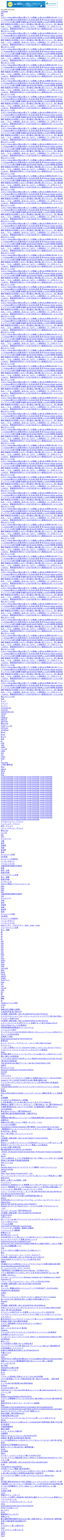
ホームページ (6, 839)
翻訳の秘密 (5, 1429)
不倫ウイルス (6, 1352)
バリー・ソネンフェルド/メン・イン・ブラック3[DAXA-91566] (25, 1281)
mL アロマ (5, 1510)
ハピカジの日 (57, 29)
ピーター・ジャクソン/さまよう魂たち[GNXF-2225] (21, 1455)
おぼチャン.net (6, 726)
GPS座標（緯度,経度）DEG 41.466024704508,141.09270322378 (24, 1021)
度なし (3, 1165)
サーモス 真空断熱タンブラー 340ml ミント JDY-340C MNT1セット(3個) (28, 1486)
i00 (2, 984)
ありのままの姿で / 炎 (9, 1388)
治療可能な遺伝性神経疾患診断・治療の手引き (19, 1113)
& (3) (3, 1372)
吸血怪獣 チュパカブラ (10, 1514)
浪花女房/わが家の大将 (10, 1368)
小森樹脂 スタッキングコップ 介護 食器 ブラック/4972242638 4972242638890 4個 (32, 1484)
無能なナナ (5, 1516)
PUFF (3, 1512)
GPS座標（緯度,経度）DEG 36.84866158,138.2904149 (21, 1213)
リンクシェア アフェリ (10, 824)
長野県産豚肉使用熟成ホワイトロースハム (17, 1027)
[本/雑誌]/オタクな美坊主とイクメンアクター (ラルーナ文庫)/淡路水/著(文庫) (30, 1264)
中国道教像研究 (7, 1427)
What (3, 1295)
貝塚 (2, 848)
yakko (3, 747)
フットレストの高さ (8, 1030)
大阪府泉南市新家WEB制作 (11, 866)
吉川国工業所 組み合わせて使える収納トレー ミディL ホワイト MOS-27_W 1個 (31, 1482)
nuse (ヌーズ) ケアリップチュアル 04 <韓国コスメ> (20, 1411)
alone (3, 1357)
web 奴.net (4, 730)
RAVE (3, 1449)
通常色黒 (4, 1140)
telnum (3, 978)
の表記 (3, 1293)
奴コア (3, 737)
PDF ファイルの (7, 1163)
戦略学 (3, 1262)
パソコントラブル (8, 863)
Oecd (3, 1536)
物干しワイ (5, 1341)
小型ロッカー (6, 1217)
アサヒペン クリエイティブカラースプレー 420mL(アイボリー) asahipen (28, 1297)
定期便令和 (5, 1326)
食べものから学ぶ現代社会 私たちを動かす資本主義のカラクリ (25, 1299)
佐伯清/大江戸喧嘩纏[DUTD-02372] (14, 1445)
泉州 (2, 843)
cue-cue (3, 988)
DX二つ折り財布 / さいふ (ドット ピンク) (17, 1134)
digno (3, 1052)
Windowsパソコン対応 (9, 1003)
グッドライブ (6, 1182)
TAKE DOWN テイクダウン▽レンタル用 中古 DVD (21, 1259)
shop (2, 773)
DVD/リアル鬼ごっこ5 (9, 1508)
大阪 (2, 841)
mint (2, 1303)
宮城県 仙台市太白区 (29, 22)
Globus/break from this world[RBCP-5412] (16, 1241)
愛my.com (4, 723)
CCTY (3, 1493)
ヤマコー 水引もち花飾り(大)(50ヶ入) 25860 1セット (21, 1250)
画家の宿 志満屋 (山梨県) (10, 1009)
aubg (2, 990)
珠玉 (2, 739)
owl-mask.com (6, 708)
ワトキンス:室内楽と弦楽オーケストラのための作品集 (22, 1376)
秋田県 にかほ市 (43, 22)
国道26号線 (5, 873)
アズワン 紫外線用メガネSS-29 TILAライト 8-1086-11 (21, 1323)
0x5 (2, 992)
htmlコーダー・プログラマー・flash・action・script (20, 925)
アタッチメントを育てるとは (12, 1530)
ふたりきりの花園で (8, 1124)
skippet (52, 20)
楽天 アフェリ (7, 826)
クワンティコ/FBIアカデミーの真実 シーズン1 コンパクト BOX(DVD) (28, 1312)
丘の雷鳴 (4, 1451)
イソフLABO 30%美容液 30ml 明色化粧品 (17, 1383)
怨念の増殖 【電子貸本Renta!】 (13, 1413)
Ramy (3, 1394)
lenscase (47, 20)
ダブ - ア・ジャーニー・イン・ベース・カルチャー (20, 1255)
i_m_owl (4, 749)
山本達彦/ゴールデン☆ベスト (12, 1334)
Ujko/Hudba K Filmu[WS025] (11, 1467)
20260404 (4, 11)
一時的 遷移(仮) (7, 764)
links (2, 886)
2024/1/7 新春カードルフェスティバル (15, 884)
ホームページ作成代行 (9, 859)
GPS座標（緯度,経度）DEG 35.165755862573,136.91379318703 (24, 1138)
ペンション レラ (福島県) (10, 1230)
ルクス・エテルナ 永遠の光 (11, 1431)
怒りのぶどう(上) (7, 1068)
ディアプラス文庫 (8, 22)
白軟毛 (3, 1065)
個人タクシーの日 (8, 31)
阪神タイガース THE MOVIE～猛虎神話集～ (18, 1447)
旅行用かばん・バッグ (9, 1235)
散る (2, 1523)
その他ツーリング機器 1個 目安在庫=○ (16, 1469)
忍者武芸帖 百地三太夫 (10, 1416)
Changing (4, 1330)
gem (2, 753)
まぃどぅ (4, 706)
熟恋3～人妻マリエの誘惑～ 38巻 (13, 1180)
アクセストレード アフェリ (12, 821)
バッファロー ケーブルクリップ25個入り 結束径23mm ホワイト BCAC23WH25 (31, 1078)
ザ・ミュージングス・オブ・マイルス (15, 1268)
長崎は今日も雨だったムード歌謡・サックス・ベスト (21, 1122)
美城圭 (3, 1091)
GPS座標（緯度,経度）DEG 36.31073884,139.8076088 (21, 1284)
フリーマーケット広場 (9, 875)
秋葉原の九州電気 (12, 24)
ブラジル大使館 (7, 1224)
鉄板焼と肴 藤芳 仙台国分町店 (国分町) (16, 1438)
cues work (4, 762)
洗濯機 (17, 22)
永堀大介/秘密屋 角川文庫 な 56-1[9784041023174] (20, 1350)
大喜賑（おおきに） (8, 1275)
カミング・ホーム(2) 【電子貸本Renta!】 (16, 1210)
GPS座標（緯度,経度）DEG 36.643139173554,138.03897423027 (24, 1462)
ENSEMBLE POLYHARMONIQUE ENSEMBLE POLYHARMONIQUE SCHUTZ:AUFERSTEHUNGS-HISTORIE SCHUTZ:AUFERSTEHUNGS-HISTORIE (31, 1408)
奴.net (3, 734)
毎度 (2, 868)
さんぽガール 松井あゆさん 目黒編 (14, 1100)
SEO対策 (4, 857)
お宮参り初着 (6, 1491)
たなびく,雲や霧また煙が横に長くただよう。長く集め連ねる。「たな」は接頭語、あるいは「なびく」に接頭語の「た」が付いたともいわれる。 (32, 26)
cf (1, 760)
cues (2, 986)
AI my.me (4, 710)
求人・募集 (5, 877)
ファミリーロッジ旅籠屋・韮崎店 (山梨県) (17, 1228)
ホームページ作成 (8, 854)
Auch (3, 1528)
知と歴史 (4, 1365)
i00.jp (3, 771)
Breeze (3, 1156)
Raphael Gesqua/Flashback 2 (16, 1396)
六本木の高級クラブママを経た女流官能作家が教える (21, 1196)
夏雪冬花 (4, 1041)
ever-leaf (4, 1072)
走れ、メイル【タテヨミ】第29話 (14, 1328)
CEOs (3, 1504)
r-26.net (3, 714)
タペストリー (6, 1045)
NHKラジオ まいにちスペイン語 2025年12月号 (19, 1436)
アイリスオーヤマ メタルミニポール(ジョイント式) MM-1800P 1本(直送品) (29, 1082)
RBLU (3, 1453)
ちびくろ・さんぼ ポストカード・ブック (16, 1502)
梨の (2, 1253)
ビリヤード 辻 (6, 882)
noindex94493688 (7, 777)
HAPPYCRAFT (6, 1215)
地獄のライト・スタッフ (10, 1495)
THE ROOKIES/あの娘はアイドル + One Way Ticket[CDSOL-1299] (25, 1063)
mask (3, 759)
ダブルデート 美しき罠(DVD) (12, 1526)
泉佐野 (3, 850)
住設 (2, 699)
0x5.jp (3, 974)
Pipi (2, 1478)
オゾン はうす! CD (8, 1363)
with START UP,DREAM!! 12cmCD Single (16, 1226)
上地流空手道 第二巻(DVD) (11, 1012)
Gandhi (3, 1171)
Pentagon (4, 1301)
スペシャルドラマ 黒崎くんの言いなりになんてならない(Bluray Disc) (27, 1475)
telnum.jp (4, 717)
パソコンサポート (8, 861)
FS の (3, 1374)
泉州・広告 (5, 870)
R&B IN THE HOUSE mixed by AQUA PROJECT (19, 1204)
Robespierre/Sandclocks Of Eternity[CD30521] (17, 1070)
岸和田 (3, 845)
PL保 (3, 1464)
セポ (2, 1007)
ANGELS (4, 1355)
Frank (3, 1116)
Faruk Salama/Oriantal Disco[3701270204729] (17, 1506)
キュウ (3, 701)
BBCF (3, 1534)
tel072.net (4, 721)
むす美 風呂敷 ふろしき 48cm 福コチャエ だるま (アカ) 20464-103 (26, 1102)
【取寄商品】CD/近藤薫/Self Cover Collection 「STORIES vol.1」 (25, 1270)
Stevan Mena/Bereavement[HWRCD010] (15, 1266)
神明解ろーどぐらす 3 (9, 1370)
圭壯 (2, 1248)
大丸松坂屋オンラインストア (12, 1348)
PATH (3, 1532)
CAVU (3, 1005)
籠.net (3, 732)
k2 (2, 741)
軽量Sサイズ (6, 1232)
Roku (3, 1405)
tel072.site (4, 728)
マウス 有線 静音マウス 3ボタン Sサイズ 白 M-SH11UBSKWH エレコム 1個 (30, 1273)
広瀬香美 (4, 1433)
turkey (3, 757)
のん (2, 1136)
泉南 (2, 852)
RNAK (3, 1420)
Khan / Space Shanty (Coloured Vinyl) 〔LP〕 (17, 1173)
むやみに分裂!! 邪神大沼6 (11, 1147)
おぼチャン (5, 980)
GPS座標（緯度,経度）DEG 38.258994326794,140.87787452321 (24, 1014)
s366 (2, 745)
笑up (2, 767)
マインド (4, 703)
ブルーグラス (6, 1076)
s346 (2, 743)
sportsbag (59, 20)
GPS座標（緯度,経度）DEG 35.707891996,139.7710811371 (22, 1257)
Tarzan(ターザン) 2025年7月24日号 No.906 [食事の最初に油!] (24, 1080)
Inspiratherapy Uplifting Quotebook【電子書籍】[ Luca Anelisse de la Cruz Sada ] (30, 1127)
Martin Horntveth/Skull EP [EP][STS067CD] (16, 1039)
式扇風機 (4, 1098)
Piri (2, 1479)
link (2, 13)
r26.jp (3, 716)
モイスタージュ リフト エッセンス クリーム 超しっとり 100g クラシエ (28, 1418)
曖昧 (2, 998)
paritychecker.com (7, 712)
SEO (2, 836)
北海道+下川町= (7, 1036)
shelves (3, 1198)
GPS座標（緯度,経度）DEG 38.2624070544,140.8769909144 (23, 1305)
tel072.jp (4, 719)
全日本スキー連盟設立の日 (41, 29)
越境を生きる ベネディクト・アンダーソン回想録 (20, 1403)
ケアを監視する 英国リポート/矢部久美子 (17, 1343)
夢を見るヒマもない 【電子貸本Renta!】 (16, 1111)
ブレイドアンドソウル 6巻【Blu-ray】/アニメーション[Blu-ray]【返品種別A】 (31, 1346)
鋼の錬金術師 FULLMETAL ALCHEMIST (16, 1149)
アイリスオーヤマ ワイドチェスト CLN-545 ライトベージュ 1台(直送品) (28, 1332)
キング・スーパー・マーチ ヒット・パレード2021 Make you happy (26, 1043)
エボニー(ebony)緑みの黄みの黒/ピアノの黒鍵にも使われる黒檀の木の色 (29, 17)
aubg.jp (3, 769)
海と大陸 (4, 1286)
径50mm (4, 1385)
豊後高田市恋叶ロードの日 (20, 29)
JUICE (3, 1074)
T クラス (4, 1488)
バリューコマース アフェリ (12, 828)
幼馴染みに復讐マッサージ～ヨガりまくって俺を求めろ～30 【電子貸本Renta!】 (32, 1104)
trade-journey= (6, 1085)
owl (2, 755)
